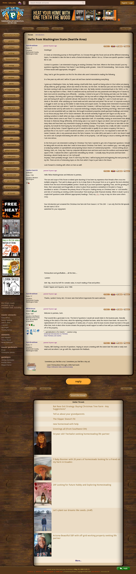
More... (78, 561)
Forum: (30, 35)
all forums (11, 193)
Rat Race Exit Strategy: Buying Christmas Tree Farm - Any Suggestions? (81, 407)
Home (5, 3)
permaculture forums (11, 35)
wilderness (11, 102)
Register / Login (127, 3)
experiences (11, 144)
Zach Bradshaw (31, 45)
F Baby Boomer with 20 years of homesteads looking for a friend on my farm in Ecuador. (86, 460)
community (11, 96)
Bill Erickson (30, 308)
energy (11, 65)
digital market (11, 169)
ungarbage (11, 90)
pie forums (11, 181)
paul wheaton (95, 571)
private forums (11, 187)
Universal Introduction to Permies (56, 334)
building (11, 53)
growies (11, 41)
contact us (30, 571)
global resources (11, 150)
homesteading (11, 59)
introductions (39, 35)
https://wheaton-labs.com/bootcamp (60, 367)
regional (11, 126)
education (11, 132)
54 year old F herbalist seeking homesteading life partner (81, 434)
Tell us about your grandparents (69, 414)
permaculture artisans (11, 120)
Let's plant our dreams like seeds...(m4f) (72, 510)
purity (11, 83)
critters (11, 47)
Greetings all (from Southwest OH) (70, 429)
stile (97, 194)
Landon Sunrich (32, 170)
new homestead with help (65, 424)
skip (11, 138)
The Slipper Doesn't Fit (64, 419)
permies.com (11, 175)
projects (11, 163)
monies (11, 71)
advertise (38, 571)
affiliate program (48, 571)
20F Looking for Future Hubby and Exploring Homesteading (82, 485)
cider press (11, 157)
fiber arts (11, 108)
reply (78, 381)
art (11, 114)
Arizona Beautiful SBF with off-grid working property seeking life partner (85, 536)
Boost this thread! (78, 395)
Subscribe (12, 3)
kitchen (11, 77)
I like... (28, 328)
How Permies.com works (52, 336)
